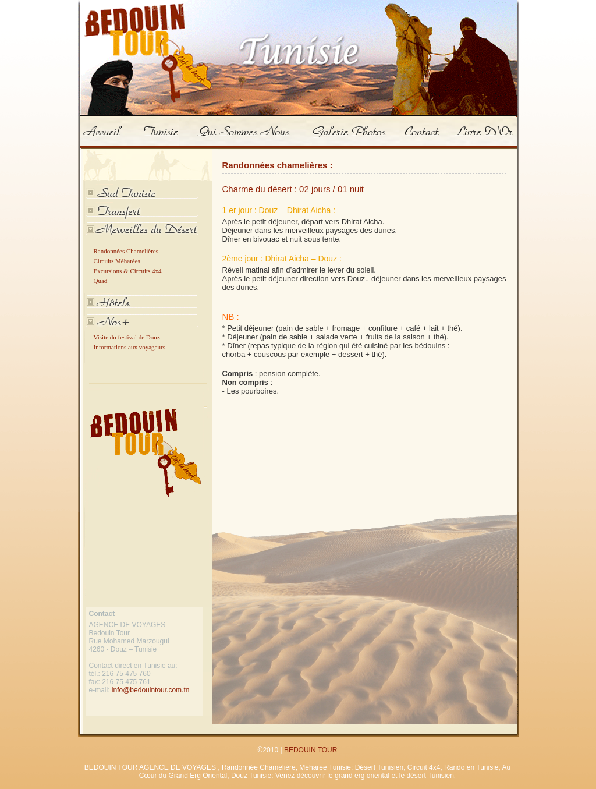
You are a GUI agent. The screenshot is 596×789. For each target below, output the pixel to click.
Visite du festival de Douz (127, 337)
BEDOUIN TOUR (311, 750)
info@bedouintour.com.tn (151, 690)
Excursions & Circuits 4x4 (128, 270)
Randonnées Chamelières (126, 250)
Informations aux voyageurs (129, 347)
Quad (101, 280)
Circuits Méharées (117, 260)
